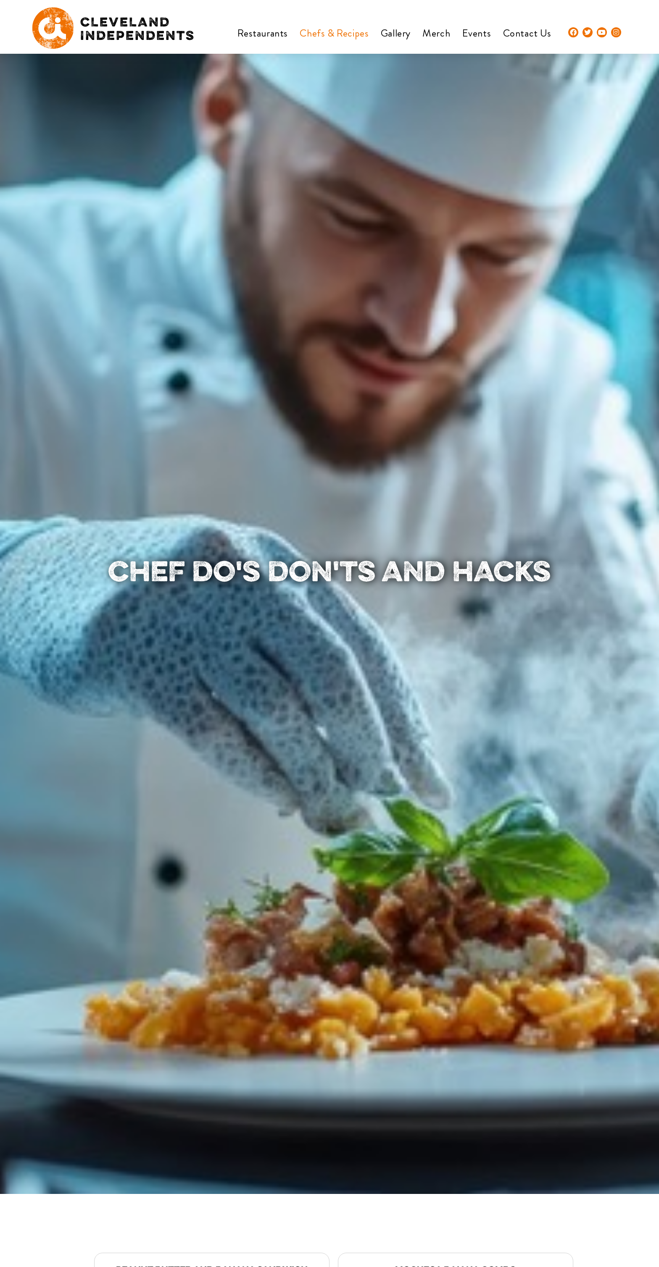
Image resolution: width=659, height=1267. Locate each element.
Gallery (396, 33)
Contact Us (527, 33)
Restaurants (262, 33)
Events (476, 33)
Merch (436, 33)
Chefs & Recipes (334, 33)
